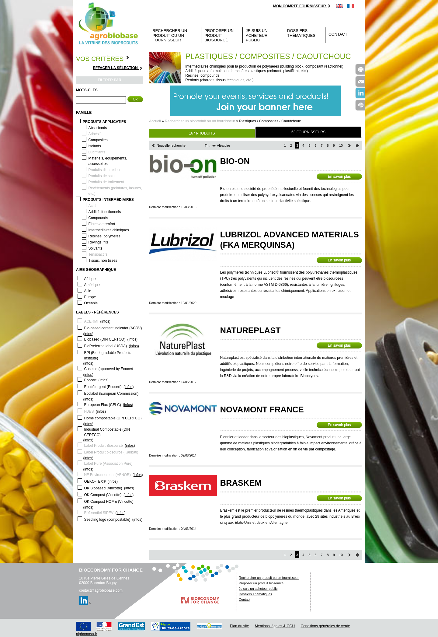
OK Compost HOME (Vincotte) (109, 501)
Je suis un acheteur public (257, 35)
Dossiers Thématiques (301, 33)
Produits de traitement (106, 182)
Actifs (92, 206)
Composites (97, 140)
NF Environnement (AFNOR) (107, 475)
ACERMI (91, 321)
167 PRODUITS (202, 133)
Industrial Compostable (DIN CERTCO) (107, 432)
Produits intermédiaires (108, 200)
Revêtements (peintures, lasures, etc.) (115, 191)
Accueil (155, 121)
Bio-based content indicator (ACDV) (113, 328)
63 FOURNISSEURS (308, 132)
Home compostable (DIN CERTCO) (112, 418)
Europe (90, 297)
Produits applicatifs (104, 122)
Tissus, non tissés (102, 260)
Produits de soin (101, 176)
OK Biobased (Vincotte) (103, 488)
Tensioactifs (97, 254)
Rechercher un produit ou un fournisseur (169, 35)
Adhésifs (95, 134)
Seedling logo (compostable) (107, 519)
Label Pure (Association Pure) (108, 463)
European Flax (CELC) (102, 405)
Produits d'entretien (104, 170)
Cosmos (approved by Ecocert (108, 369)
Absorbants (97, 128)
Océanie (91, 303)
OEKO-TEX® (95, 481)
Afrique (90, 279)
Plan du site (239, 626)
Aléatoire (221, 145)
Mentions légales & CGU (275, 626)
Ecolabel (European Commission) (111, 393)
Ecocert (90, 380)
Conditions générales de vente (325, 626)
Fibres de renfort (101, 224)
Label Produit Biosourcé (103, 445)
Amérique (91, 285)
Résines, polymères (104, 236)
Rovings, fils (98, 242)
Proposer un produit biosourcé (219, 35)
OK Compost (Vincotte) (102, 495)
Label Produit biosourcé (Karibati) (111, 452)
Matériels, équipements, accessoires (107, 161)
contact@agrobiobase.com (101, 590)
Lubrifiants (96, 152)
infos (105, 321)
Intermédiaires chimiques (108, 230)
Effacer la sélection (118, 68)
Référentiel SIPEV (98, 513)
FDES (89, 411)
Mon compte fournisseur (302, 6)
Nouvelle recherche (168, 145)
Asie (87, 291)
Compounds (98, 218)
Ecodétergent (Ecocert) (102, 387)
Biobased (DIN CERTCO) (104, 339)
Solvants (95, 248)
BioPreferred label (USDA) (105, 346)
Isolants (94, 146)
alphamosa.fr (86, 634)
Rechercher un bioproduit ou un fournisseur (200, 121)
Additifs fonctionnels (104, 212)
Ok (135, 99)
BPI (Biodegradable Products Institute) (107, 355)
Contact (337, 34)
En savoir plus (339, 176)
